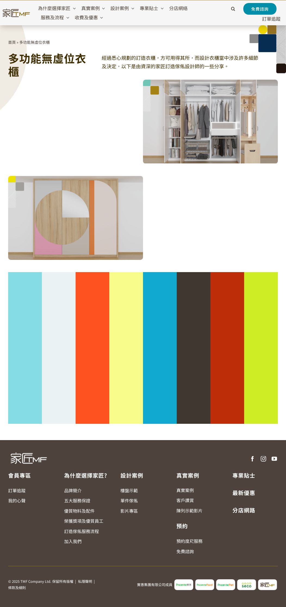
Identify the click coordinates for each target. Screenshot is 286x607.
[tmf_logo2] (267, 581)
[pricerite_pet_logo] (225, 581)
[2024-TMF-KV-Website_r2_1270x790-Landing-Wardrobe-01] (210, 82)
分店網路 (243, 510)
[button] (233, 9)
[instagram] (263, 459)
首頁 (12, 42)
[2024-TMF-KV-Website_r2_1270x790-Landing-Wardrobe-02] (75, 178)
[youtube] (274, 459)
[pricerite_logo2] (183, 581)
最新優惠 (243, 493)
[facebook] (252, 459)
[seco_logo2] (246, 581)
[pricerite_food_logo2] (204, 581)
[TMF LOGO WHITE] (28, 450)
